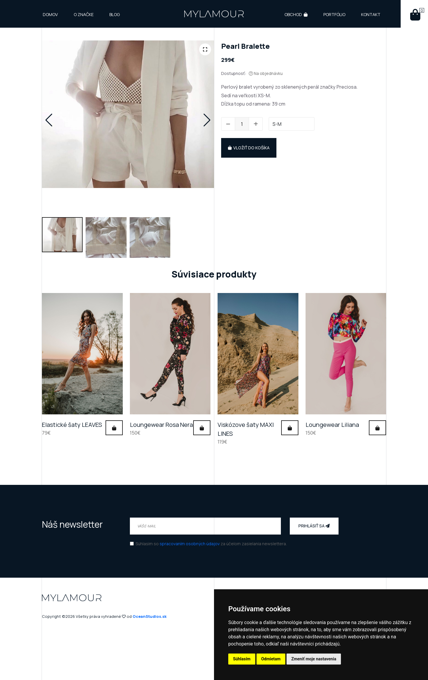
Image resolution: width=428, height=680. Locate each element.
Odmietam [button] (271, 659)
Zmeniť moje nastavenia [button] (313, 659)
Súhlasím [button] (242, 659)
